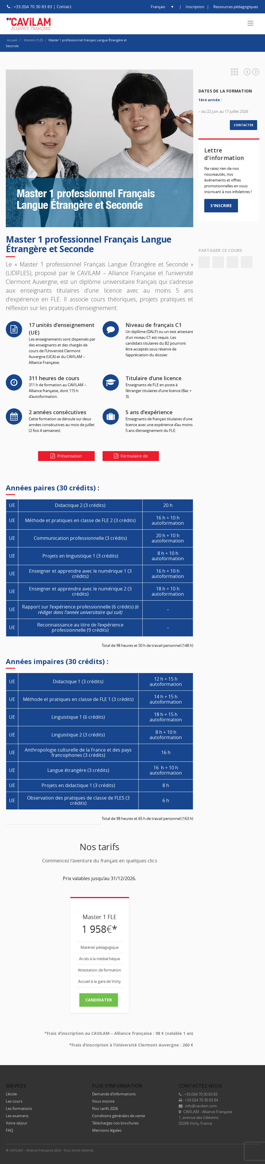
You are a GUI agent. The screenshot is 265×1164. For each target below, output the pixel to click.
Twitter (218, 262)
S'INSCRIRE (221, 205)
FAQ (9, 1129)
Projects (234, 71)
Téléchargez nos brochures (115, 1122)
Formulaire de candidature (131, 457)
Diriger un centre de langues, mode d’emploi (247, 71)
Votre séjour (16, 1122)
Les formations (19, 1107)
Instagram (241, 1149)
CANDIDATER (98, 1000)
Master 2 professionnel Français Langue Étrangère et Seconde (255, 71)
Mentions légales (106, 1129)
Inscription (195, 6)
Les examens (17, 1115)
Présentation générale (66, 457)
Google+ (232, 262)
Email (247, 262)
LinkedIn (229, 1149)
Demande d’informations (113, 1093)
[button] (158, 6)
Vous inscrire (103, 1100)
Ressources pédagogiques (235, 6)
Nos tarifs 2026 (105, 1107)
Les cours (14, 1100)
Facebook (204, 262)
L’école (11, 1093)
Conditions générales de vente (118, 1115)
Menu (250, 23)
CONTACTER (243, 125)
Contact (64, 6)
